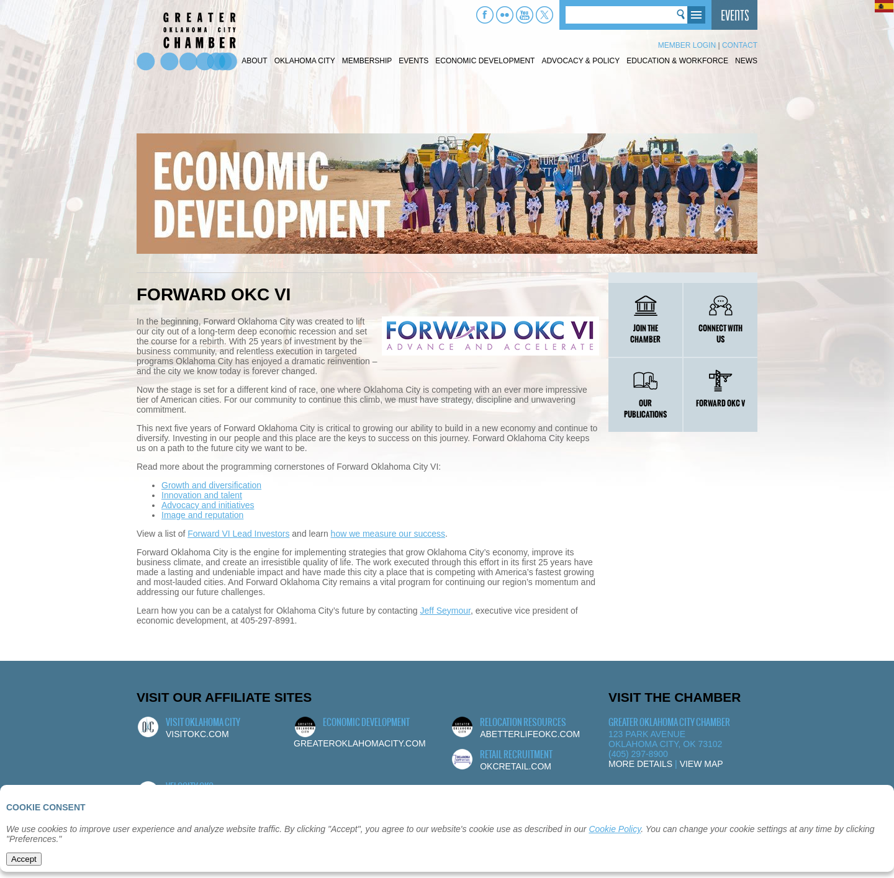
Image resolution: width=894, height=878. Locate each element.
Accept (24, 859)
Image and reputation (202, 515)
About (254, 61)
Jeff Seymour (445, 611)
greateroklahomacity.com (360, 743)
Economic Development (485, 61)
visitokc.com (197, 734)
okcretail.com (515, 766)
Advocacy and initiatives (207, 505)
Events (413, 61)
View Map (701, 764)
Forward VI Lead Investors (238, 534)
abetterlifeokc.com (530, 734)
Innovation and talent (201, 495)
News (746, 61)
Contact (739, 45)
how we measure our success (388, 534)
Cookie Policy (615, 829)
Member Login (687, 45)
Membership (367, 61)
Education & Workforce (677, 61)
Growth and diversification (211, 485)
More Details (640, 764)
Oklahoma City (304, 61)
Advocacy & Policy (580, 61)
